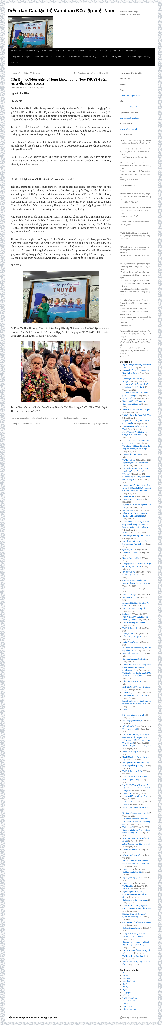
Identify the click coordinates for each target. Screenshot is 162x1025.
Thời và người (128, 827)
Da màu (125, 976)
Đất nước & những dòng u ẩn (134, 608)
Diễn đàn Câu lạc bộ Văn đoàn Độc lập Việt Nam (61, 10)
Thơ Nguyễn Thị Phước (131, 499)
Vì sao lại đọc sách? (130, 729)
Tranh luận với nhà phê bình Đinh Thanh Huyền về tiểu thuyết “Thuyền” (135, 471)
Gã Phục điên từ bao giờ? (132, 872)
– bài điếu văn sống (136, 844)
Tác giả (14, 62)
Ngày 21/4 (126, 889)
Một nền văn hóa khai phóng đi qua (136, 409)
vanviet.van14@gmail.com (130, 96)
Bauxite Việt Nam (129, 973)
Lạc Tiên (125, 805)
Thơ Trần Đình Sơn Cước (132, 771)
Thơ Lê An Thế (128, 496)
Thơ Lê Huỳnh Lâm (130, 849)
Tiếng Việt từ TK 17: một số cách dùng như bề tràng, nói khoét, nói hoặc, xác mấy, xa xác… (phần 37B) (136, 524)
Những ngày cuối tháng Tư (132, 721)
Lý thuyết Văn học (129, 995)
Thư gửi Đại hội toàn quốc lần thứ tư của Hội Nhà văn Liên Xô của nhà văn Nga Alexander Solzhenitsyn (136, 488)
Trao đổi (103, 56)
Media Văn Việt (90, 56)
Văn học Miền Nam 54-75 (111, 51)
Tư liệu (81, 51)
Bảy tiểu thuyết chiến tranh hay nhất (136, 746)
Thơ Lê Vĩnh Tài (128, 460)
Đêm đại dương (128, 594)
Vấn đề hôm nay (31, 51)
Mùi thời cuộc (127, 510)
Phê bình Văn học (129, 1001)
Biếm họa (60, 56)
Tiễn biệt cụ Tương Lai (131, 636)
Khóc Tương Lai (128, 692)
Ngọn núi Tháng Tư (130, 597)
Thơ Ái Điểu (127, 793)
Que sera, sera (127, 550)
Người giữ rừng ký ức (131, 877)
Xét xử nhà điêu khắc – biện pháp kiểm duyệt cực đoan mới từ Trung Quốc (136, 821)
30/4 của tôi (127, 614)
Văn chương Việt (129, 1009)
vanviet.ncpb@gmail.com (130, 118)
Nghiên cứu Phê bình (65, 51)
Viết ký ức (126, 533)
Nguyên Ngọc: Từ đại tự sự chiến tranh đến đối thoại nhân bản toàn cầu (135, 894)
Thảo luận (91, 51)
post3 (42, 88)
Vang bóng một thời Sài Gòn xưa (25, 73)
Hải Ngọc (126, 987)
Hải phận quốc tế (129, 726)
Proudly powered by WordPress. (135, 1018)
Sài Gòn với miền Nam (131, 575)
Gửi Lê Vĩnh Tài (128, 572)
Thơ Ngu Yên (127, 634)
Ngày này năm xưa (129, 589)
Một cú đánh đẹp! (129, 802)
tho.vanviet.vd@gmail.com (130, 107)
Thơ (50, 51)
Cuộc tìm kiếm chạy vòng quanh (135, 900)
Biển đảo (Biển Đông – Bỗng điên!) (136, 536)
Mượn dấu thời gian (130, 998)
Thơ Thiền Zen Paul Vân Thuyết (134, 695)
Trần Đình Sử (127, 1006)
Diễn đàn (126, 978)
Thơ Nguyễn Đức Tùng (131, 454)
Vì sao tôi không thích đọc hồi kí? (135, 796)
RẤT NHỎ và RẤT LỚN (131, 855)
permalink (84, 418)
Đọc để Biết (127, 398)
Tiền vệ (125, 1004)
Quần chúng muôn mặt (131, 928)
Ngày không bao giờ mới (131, 558)
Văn (44, 51)
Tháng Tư (126, 869)
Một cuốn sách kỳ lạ (130, 751)
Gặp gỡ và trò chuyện (21, 56)
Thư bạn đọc (74, 56)
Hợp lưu (125, 990)
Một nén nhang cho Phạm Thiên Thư (136, 415)
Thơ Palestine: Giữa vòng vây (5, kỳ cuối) (92, 73)
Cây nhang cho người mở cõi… (134, 659)
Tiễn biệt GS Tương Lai (131, 681)
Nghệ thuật (131, 51)
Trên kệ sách (116, 56)
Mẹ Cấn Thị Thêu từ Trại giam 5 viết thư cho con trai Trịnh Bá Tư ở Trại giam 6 (136, 788)
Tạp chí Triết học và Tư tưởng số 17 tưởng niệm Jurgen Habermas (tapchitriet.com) (136, 667)
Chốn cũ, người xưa (130, 642)
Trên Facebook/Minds (43, 56)
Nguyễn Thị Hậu (59, 418)
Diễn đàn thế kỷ (128, 981)
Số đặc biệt (16, 51)
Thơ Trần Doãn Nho (130, 628)
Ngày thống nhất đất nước (132, 653)
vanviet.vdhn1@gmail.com (130, 129)
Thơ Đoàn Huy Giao (130, 552)
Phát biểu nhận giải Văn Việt (138, 56)
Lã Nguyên (126, 992)
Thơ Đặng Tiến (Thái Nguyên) (134, 956)
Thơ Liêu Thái (127, 886)
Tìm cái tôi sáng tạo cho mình (133, 622)
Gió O (124, 984)
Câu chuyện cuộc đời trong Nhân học (136, 922)
